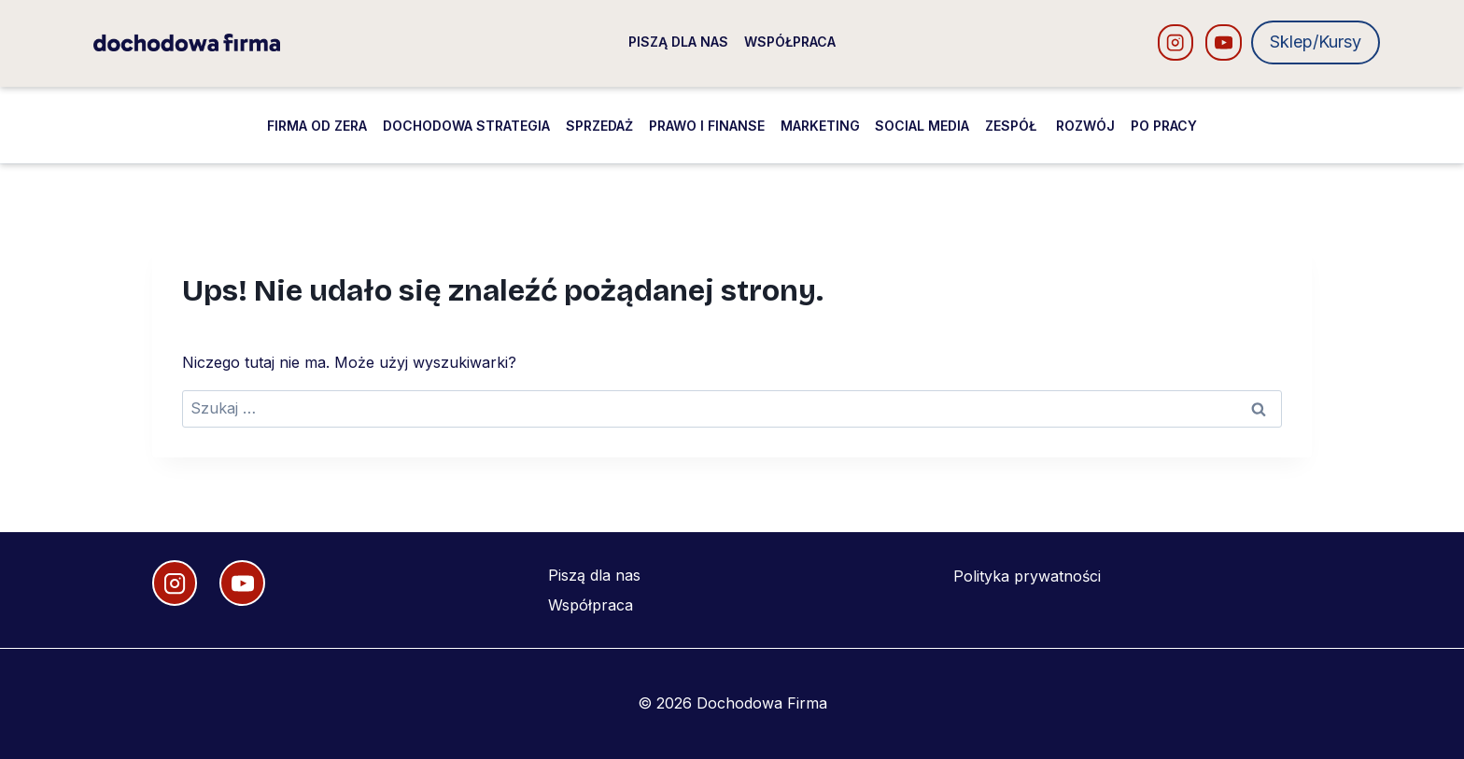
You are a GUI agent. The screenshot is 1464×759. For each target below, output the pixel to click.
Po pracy (1164, 126)
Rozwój (1085, 126)
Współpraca (790, 41)
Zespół (1012, 126)
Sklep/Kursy (1315, 41)
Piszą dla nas (678, 41)
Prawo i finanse (707, 126)
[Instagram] (1176, 42)
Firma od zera (317, 126)
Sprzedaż (599, 126)
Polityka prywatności (1027, 576)
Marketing (820, 126)
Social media (922, 126)
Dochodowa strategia (466, 126)
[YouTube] (1223, 42)
